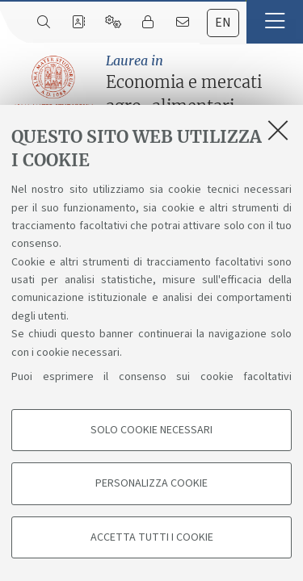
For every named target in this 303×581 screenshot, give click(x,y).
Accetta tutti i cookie (151, 537)
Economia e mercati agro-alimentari (200, 83)
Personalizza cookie (151, 483)
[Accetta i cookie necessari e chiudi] (278, 130)
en (223, 22)
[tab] (223, 23)
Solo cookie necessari (151, 430)
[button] (274, 22)
